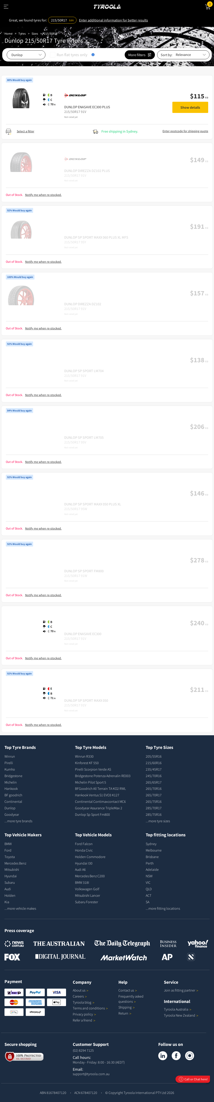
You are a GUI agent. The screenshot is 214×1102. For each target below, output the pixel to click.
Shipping (125, 1007)
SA (147, 902)
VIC (148, 882)
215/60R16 (154, 763)
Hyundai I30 (83, 863)
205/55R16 (154, 756)
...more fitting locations (163, 908)
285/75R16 (154, 814)
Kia (6, 902)
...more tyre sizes (158, 821)
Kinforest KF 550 (87, 763)
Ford (7, 850)
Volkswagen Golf (87, 889)
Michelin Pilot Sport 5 (90, 782)
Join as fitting (181, 990)
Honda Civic (84, 850)
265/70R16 (154, 788)
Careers (78, 996)
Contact (127, 990)
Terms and (90, 1008)
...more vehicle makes (20, 908)
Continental (13, 801)
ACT (148, 895)
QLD (149, 889)
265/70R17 (154, 795)
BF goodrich (13, 795)
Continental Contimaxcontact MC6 (100, 801)
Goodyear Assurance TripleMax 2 (98, 808)
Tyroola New (181, 1015)
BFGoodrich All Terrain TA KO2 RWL (100, 788)
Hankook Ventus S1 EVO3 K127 (97, 795)
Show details (190, 107)
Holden (9, 895)
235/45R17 (154, 769)
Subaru (9, 882)
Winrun (9, 756)
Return (123, 1013)
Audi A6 (80, 869)
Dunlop (9, 808)
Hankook (11, 788)
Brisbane (152, 856)
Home (8, 34)
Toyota (9, 856)
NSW (149, 876)
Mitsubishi (11, 869)
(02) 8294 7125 (83, 1050)
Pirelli (8, 763)
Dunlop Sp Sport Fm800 (92, 814)
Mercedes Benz (15, 863)
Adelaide (152, 869)
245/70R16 (154, 776)
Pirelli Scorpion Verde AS (93, 769)
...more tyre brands (18, 821)
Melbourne (154, 850)
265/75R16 (154, 801)
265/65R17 (154, 782)
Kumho (9, 769)
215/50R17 (51, 34)
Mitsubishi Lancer (87, 895)
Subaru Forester (86, 902)
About (80, 990)
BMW (8, 843)
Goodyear (11, 814)
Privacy (84, 1014)
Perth (150, 863)
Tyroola (83, 1002)
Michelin (10, 782)
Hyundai (10, 876)
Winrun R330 (84, 756)
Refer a (84, 1020)
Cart (210, 4)
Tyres (22, 34)
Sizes (35, 34)
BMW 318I (82, 882)
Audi (7, 889)
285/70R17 (154, 808)
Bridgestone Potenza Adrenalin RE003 (103, 776)
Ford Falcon (84, 843)
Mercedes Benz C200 (90, 876)
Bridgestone (13, 776)
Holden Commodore (90, 856)
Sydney (151, 843)
